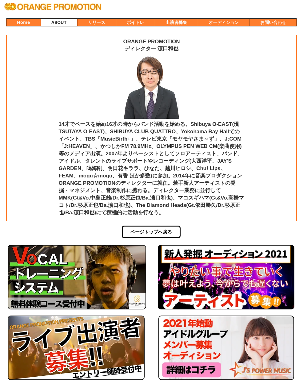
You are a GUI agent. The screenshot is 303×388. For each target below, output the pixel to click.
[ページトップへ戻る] (151, 232)
